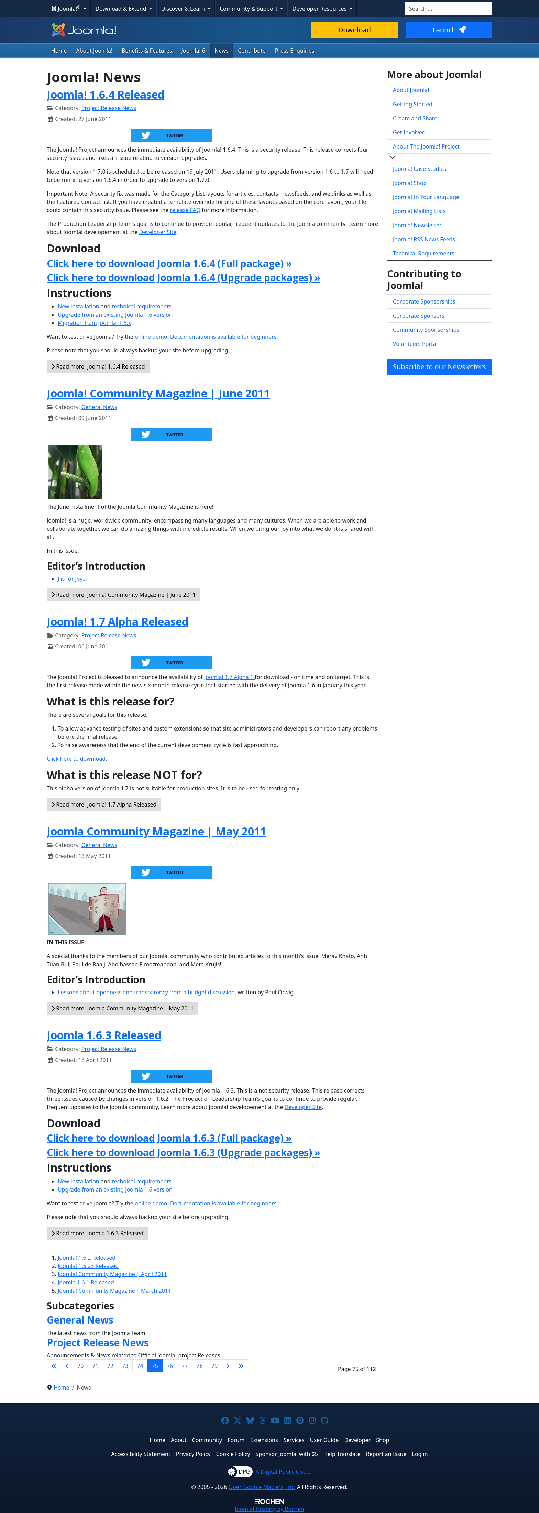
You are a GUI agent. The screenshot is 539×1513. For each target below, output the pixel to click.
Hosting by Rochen (269, 1509)
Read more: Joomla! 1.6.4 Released (98, 366)
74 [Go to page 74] (140, 1366)
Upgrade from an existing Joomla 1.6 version (115, 314)
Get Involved (409, 132)
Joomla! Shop (410, 183)
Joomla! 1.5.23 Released (88, 1266)
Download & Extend (122, 8)
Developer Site (158, 232)
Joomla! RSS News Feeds (424, 239)
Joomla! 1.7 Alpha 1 (229, 677)
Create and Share (415, 118)
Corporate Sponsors (418, 315)
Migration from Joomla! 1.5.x (94, 323)
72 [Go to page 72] (110, 1366)
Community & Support (249, 8)
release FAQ (185, 210)
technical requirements (142, 306)
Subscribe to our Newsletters (439, 366)
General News (99, 407)
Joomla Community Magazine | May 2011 (156, 831)
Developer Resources (320, 8)
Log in (420, 1454)
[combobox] (448, 8)
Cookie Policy (233, 1454)
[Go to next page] (228, 1365)
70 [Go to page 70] (80, 1366)
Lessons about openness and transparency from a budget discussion (146, 992)
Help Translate (342, 1454)
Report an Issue (386, 1454)
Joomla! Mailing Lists (419, 211)
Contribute (252, 50)
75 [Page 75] (155, 1366)
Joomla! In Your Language (426, 197)
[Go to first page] (54, 1365)
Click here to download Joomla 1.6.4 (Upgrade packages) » (183, 277)
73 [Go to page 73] (125, 1366)
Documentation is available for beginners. (224, 336)
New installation (78, 306)
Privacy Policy (193, 1454)
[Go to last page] (241, 1365)
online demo (151, 336)
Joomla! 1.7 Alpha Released (117, 621)
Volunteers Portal (415, 344)
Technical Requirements (423, 253)
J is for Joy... (72, 578)
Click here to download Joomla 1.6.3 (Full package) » (169, 1137)
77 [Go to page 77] (185, 1366)
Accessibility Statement (140, 1454)
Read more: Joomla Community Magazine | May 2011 (122, 1008)
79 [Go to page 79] (214, 1366)
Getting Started (412, 104)
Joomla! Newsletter (417, 225)
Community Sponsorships (426, 329)
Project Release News (108, 108)
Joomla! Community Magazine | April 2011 (112, 1274)
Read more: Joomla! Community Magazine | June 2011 (123, 595)
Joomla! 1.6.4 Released (105, 94)
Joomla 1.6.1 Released (86, 1282)
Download (354, 29)
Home (59, 50)
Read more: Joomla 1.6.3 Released (97, 1233)
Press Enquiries (295, 50)
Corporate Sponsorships (424, 301)
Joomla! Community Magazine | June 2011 (158, 393)
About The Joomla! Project (426, 146)
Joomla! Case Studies (419, 169)
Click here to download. (77, 759)
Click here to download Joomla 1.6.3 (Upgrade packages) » (183, 1152)
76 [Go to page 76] (170, 1366)
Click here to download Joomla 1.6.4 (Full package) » (169, 263)
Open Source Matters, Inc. (262, 1487)
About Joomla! (94, 50)
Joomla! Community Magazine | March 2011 (114, 1290)
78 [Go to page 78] (200, 1366)
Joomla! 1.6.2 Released (87, 1257)
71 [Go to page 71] (95, 1366)
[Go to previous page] (67, 1365)
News (221, 50)
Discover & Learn (183, 8)
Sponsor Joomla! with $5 (287, 1454)
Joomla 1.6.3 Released (104, 1035)
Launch (448, 29)
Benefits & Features (147, 50)
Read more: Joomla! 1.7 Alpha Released (103, 804)
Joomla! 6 (193, 50)
